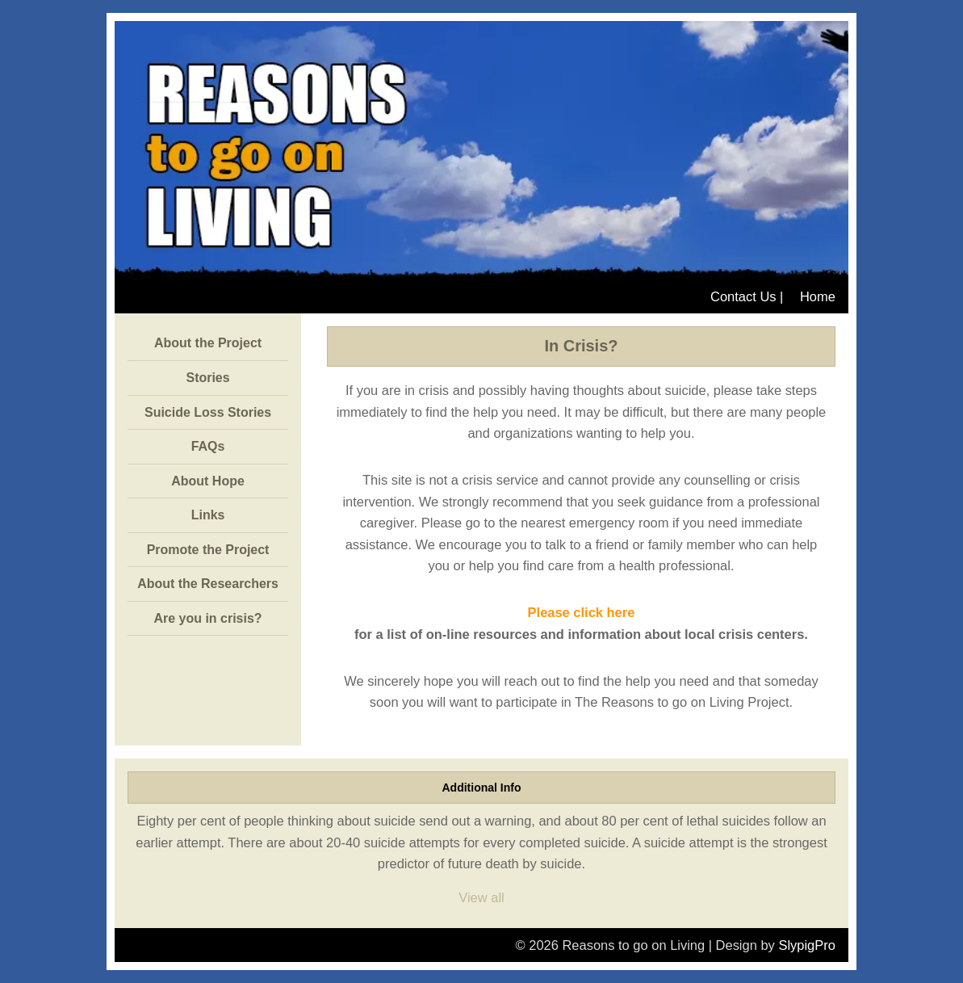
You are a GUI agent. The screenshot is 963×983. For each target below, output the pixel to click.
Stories (207, 377)
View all (481, 897)
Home (817, 296)
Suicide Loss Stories (207, 412)
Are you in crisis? (208, 618)
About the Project (208, 343)
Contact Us (743, 296)
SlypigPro (806, 945)
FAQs (208, 446)
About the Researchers (207, 583)
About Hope (207, 481)
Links (208, 515)
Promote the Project (208, 550)
